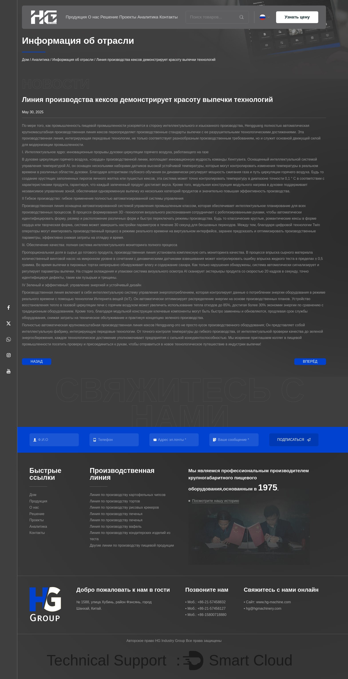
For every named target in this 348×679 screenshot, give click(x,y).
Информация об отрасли (72, 60)
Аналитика (147, 17)
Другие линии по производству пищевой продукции (132, 545)
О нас (93, 17)
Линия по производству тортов (115, 501)
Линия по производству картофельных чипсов (128, 495)
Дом (25, 60)
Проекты (127, 17)
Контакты (169, 17)
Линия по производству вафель (116, 526)
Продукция (76, 17)
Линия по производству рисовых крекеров (124, 507)
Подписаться (293, 439)
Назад (37, 361)
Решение (109, 17)
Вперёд (310, 361)
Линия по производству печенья (116, 514)
